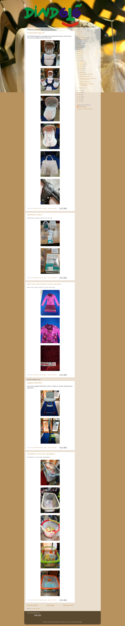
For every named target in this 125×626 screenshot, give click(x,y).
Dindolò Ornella (82, 106)
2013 (80, 98)
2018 (80, 60)
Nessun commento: (52, 208)
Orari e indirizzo (80, 39)
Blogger (80, 622)
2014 (80, 96)
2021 (80, 53)
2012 (80, 101)
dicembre (82, 61)
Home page (50, 605)
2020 (80, 55)
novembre (82, 64)
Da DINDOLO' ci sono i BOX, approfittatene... (41, 454)
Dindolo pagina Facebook (83, 37)
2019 (80, 58)
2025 (80, 45)
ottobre (81, 66)
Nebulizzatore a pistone (34, 215)
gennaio (82, 87)
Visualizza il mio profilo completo (84, 108)
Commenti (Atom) (36, 608)
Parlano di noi (80, 35)
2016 (80, 92)
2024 (80, 47)
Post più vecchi (68, 605)
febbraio (82, 72)
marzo (81, 70)
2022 (80, 51)
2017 (80, 90)
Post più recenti (32, 605)
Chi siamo (79, 33)
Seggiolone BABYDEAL (34, 383)
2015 (80, 94)
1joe (70, 622)
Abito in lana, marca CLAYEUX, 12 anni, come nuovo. (44, 284)
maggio (82, 68)
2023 (80, 49)
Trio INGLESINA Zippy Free (36, 33)
